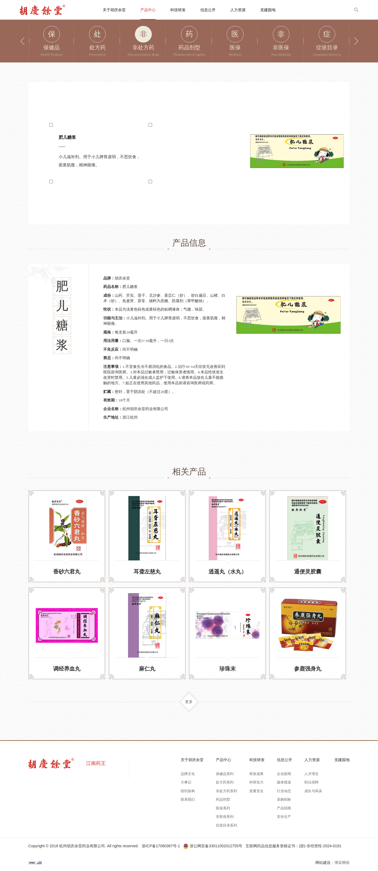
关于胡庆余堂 (114, 10)
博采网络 (342, 862)
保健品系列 (225, 774)
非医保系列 (225, 817)
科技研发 (178, 10)
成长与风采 (313, 791)
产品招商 (284, 808)
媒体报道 (284, 782)
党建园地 (268, 10)
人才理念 (311, 774)
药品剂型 (223, 799)
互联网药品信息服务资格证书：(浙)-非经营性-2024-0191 (293, 846)
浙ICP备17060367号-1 (161, 846)
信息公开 (208, 10)
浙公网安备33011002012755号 (213, 846)
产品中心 (148, 10)
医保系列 (223, 808)
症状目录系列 (226, 825)
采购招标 (284, 799)
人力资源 (238, 10)
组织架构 (188, 791)
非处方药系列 (226, 791)
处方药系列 (225, 782)
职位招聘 (311, 782)
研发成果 (256, 774)
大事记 (186, 782)
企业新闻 (284, 774)
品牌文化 (188, 774)
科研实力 (256, 782)
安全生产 (284, 817)
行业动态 (284, 791)
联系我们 (188, 799)
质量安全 (256, 791)
